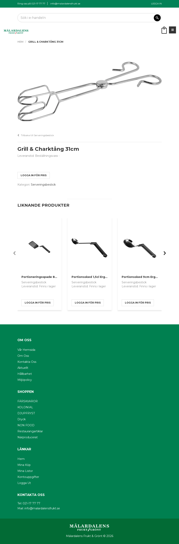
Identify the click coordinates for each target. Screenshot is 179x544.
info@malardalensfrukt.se (65, 3)
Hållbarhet (24, 374)
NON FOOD (25, 425)
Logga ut (24, 483)
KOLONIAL (25, 407)
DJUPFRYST (26, 413)
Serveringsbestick (43, 184)
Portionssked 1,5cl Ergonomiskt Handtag (102, 277)
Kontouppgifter (28, 477)
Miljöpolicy (24, 380)
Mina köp (24, 465)
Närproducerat (27, 437)
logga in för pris (34, 175)
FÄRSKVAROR (27, 401)
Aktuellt (22, 368)
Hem (20, 41)
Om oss (23, 356)
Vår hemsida (26, 350)
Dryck (21, 419)
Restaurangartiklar (30, 431)
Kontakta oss (26, 362)
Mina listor (25, 471)
